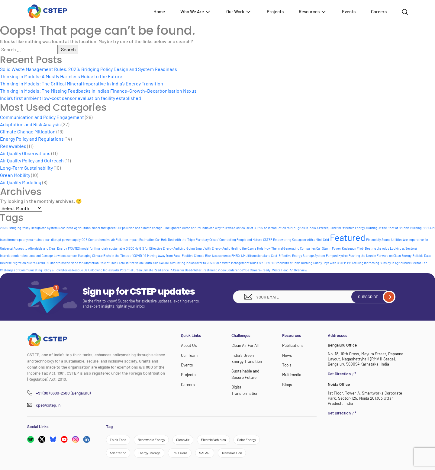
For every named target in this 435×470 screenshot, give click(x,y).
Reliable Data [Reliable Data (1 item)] (421, 255)
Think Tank (118, 440)
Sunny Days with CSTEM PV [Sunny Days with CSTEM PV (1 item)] (332, 263)
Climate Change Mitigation (28, 131)
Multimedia (291, 374)
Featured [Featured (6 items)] (347, 237)
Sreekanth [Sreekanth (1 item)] (282, 263)
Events (349, 11)
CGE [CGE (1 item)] (84, 239)
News (287, 355)
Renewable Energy (152, 440)
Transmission (234, 453)
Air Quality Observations (25, 153)
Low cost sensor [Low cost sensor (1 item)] (65, 255)
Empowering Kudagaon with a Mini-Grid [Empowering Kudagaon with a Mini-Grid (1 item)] (301, 239)
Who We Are (195, 11)
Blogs (287, 384)
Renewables (13, 146)
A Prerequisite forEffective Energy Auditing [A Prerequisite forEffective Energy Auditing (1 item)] (347, 228)
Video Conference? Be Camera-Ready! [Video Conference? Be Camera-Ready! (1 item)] (244, 270)
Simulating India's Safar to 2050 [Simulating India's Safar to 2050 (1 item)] (192, 263)
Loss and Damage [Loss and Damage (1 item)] (40, 255)
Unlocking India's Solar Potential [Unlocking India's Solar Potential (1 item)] (110, 270)
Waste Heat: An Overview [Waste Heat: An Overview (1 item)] (289, 270)
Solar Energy (248, 440)
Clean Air (184, 440)
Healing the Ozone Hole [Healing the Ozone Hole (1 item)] (247, 248)
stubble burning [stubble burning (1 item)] (301, 263)
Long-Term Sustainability (26, 168)
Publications (293, 345)
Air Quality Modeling (20, 182)
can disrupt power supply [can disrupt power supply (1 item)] (63, 239)
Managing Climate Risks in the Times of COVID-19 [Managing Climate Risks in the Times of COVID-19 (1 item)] (112, 255)
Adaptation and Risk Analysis (30, 124)
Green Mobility (15, 175)
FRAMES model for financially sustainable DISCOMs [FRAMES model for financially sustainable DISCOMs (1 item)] (103, 248)
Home (159, 11)
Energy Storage (150, 453)
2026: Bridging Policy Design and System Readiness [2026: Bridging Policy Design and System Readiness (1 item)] (36, 228)
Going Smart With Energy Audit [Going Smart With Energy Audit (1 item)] (208, 248)
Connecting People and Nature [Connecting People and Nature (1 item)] (240, 239)
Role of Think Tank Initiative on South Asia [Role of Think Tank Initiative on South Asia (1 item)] (129, 263)
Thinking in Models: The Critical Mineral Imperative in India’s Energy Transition (81, 83)
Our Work (238, 11)
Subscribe (374, 296)
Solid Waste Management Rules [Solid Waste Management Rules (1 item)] (236, 263)
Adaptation (118, 453)
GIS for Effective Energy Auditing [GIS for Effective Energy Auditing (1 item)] (162, 248)
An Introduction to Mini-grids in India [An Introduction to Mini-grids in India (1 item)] (290, 228)
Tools (287, 364)
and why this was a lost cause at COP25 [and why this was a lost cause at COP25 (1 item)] (236, 228)
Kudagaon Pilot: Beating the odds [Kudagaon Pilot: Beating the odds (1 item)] (365, 248)
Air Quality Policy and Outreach (32, 160)
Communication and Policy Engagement (42, 117)
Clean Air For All (245, 345)
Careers (379, 11)
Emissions (181, 453)
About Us (189, 345)
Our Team (189, 355)
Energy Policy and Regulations (32, 139)
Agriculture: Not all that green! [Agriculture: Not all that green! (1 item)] (95, 228)
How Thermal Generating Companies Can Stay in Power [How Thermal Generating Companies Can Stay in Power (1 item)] (302, 248)
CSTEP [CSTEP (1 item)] (267, 239)
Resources (313, 11)
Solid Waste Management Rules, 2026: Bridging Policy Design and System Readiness (88, 69)
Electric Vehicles (214, 440)
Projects (275, 11)
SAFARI (206, 453)
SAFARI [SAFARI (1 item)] (164, 263)
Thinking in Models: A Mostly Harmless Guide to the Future (61, 76)
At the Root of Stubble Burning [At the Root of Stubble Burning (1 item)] (400, 228)
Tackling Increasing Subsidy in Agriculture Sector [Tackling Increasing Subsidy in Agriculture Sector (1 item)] (386, 263)
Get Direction (342, 374)
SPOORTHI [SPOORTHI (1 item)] (266, 263)
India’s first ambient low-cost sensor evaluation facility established (70, 98)
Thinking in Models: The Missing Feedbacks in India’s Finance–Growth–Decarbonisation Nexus (98, 91)
